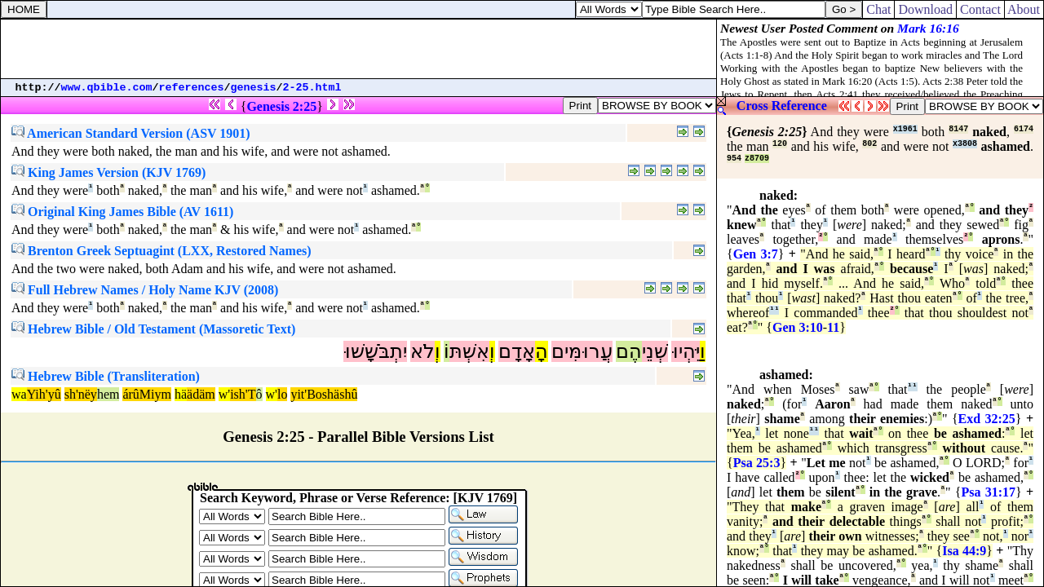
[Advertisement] (359, 48)
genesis (253, 88)
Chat (878, 9)
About (1024, 9)
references (191, 88)
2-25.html (312, 88)
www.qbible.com (107, 88)
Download (925, 9)
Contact (980, 9)
